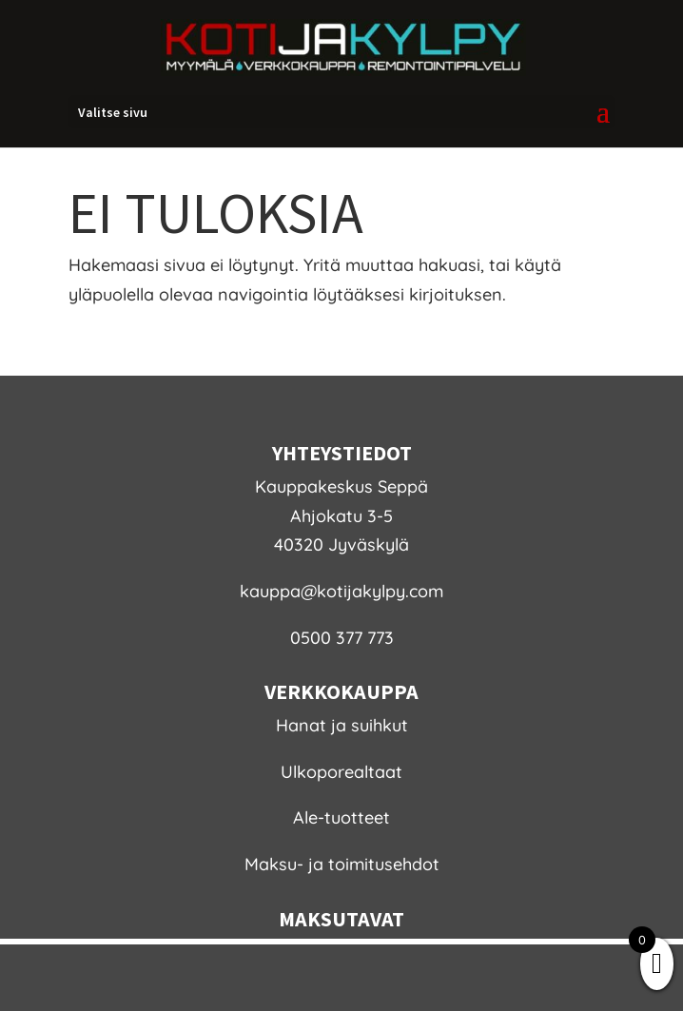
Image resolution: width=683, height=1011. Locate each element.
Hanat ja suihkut (342, 725)
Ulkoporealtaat (341, 772)
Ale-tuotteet (341, 817)
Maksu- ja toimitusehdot (341, 864)
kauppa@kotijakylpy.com (341, 591)
